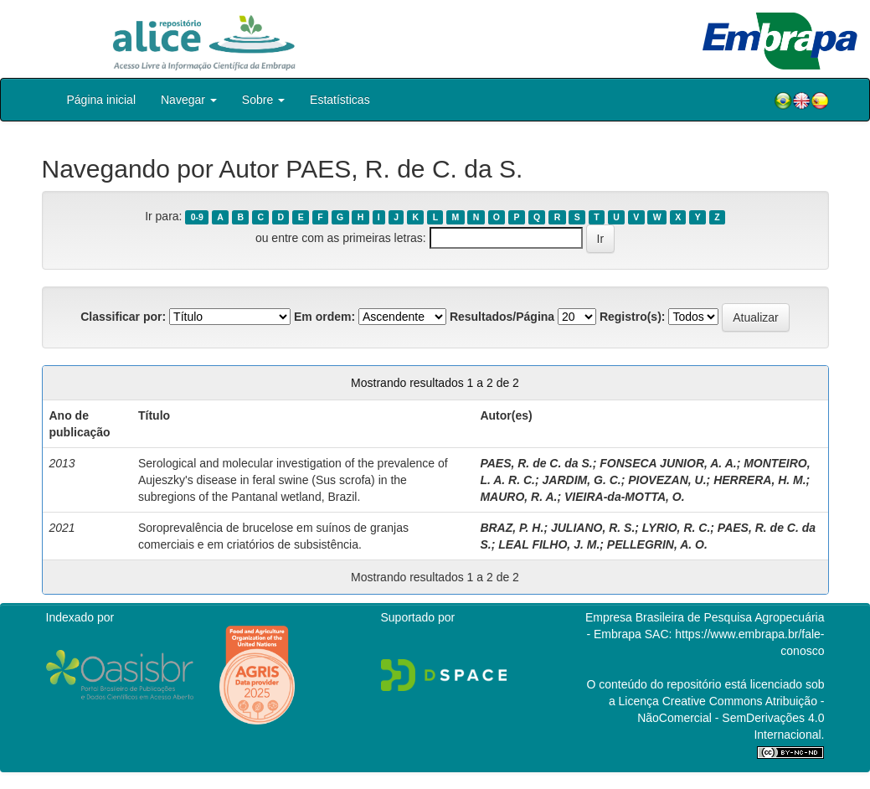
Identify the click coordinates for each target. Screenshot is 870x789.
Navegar (189, 99)
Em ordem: (324, 316)
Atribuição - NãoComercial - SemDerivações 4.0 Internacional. (730, 717)
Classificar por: (123, 316)
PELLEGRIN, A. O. (657, 544)
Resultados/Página (502, 316)
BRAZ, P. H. (511, 527)
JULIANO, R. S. (593, 527)
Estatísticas (340, 99)
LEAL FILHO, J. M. (549, 544)
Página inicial (101, 99)
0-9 (197, 217)
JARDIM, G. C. (582, 480)
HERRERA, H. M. (759, 480)
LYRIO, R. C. (676, 527)
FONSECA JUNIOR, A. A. (668, 463)
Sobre (263, 99)
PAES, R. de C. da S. (536, 463)
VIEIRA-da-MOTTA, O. (624, 496)
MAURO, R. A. (518, 496)
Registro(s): (633, 316)
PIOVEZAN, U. (667, 480)
